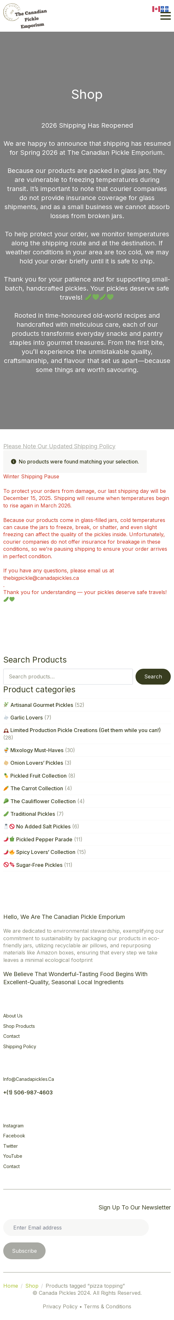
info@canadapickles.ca (28, 1079)
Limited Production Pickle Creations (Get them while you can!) (82, 730)
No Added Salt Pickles (37, 826)
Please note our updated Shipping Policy (59, 446)
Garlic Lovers (23, 717)
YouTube (12, 1156)
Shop (31, 1286)
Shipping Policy (19, 1046)
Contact (11, 1036)
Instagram (13, 1125)
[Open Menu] (165, 16)
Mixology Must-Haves (33, 750)
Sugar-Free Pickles (33, 865)
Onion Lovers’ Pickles (33, 763)
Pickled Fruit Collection (35, 775)
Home (10, 1286)
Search (153, 676)
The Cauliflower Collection (40, 801)
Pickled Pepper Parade (38, 839)
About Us (13, 1015)
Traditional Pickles (29, 814)
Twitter (10, 1146)
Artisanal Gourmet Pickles (38, 705)
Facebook (14, 1135)
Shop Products (19, 1026)
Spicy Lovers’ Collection (39, 852)
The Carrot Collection (33, 788)
